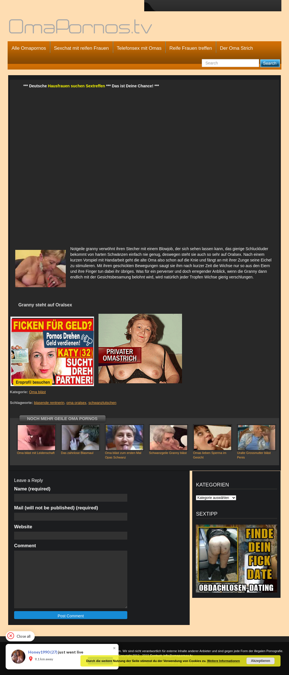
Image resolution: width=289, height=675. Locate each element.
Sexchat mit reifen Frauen (81, 48)
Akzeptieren (260, 661)
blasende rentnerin (49, 403)
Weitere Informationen (223, 661)
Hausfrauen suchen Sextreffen (76, 86)
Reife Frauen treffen (190, 48)
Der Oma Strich (236, 48)
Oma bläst (37, 392)
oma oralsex (76, 403)
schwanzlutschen (102, 403)
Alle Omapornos (29, 48)
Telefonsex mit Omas (139, 48)
